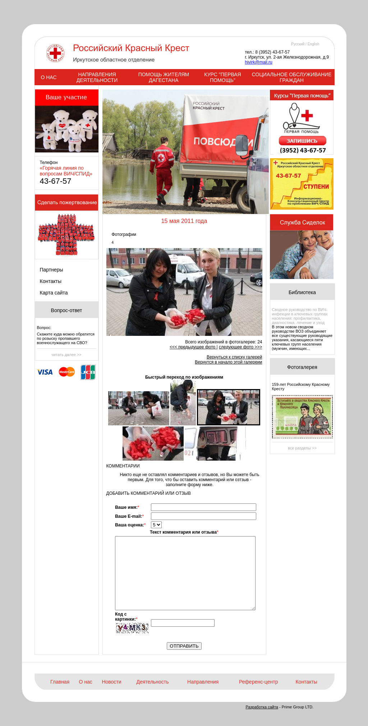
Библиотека (302, 292)
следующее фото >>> (240, 347)
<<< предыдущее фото (193, 347)
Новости (111, 682)
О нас (85, 682)
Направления (202, 682)
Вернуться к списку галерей (234, 357)
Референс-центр (258, 682)
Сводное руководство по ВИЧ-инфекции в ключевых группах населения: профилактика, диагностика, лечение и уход (300, 316)
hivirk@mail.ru (258, 62)
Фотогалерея (302, 367)
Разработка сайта (262, 707)
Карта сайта (54, 293)
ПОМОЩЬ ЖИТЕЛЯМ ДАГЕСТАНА (163, 77)
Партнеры (51, 270)
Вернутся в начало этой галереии (228, 362)
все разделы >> (302, 448)
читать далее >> (66, 354)
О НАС (48, 77)
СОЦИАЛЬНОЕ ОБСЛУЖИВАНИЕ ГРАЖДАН (292, 77)
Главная (59, 682)
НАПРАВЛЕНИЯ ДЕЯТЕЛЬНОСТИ (97, 77)
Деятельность (152, 682)
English (313, 44)
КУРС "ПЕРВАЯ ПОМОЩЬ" (222, 77)
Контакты (50, 281)
